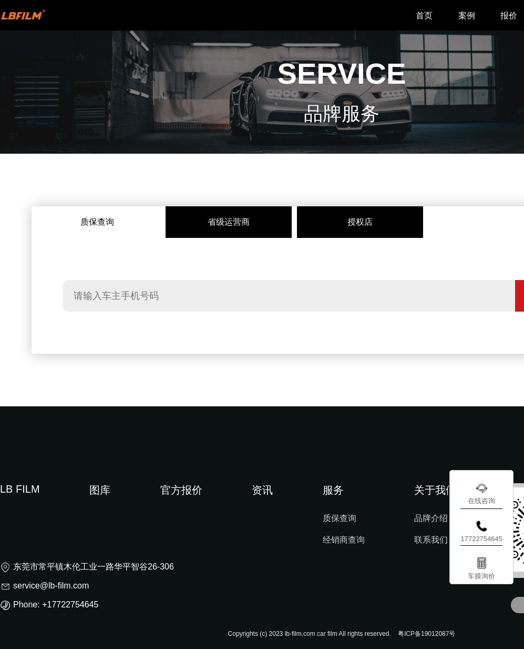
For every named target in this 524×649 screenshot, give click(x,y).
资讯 (262, 490)
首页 (424, 15)
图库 (99, 490)
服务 (333, 490)
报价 (508, 15)
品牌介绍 (431, 518)
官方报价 (181, 490)
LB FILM (20, 489)
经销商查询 (344, 539)
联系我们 (431, 539)
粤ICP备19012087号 (426, 633)
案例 (466, 15)
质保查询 (339, 518)
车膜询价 (481, 576)
